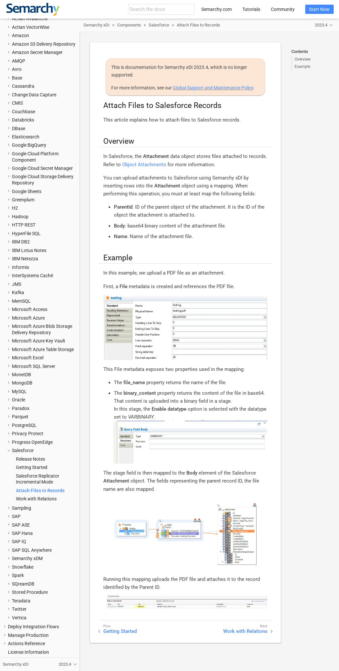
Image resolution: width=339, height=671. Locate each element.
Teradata (21, 600)
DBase (18, 128)
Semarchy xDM (27, 558)
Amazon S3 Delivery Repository (43, 44)
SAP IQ (19, 541)
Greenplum (23, 199)
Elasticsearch (25, 136)
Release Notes (30, 459)
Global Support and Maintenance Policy (213, 87)
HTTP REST (23, 225)
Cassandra (23, 86)
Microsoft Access (29, 309)
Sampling (21, 508)
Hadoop (20, 216)
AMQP (18, 61)
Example (302, 66)
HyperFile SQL (26, 233)
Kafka (18, 292)
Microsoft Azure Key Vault (38, 340)
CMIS (17, 103)
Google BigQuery (29, 145)
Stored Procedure (30, 592)
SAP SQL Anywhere (32, 550)
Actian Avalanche (30, 18)
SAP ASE (21, 525)
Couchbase (23, 111)
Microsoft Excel (27, 357)
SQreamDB (23, 584)
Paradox (20, 408)
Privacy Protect (27, 433)
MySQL (19, 391)
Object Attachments (144, 165)
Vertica (19, 617)
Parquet (20, 416)
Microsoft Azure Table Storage (43, 349)
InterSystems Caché (32, 275)
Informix (20, 267)
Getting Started (31, 467)
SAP (16, 516)
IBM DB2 (21, 241)
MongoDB (22, 383)
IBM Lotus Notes (29, 250)
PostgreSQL (24, 425)
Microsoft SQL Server (33, 366)
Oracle (18, 399)
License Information (28, 652)
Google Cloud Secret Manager (42, 168)
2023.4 (321, 25)
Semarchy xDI (96, 25)
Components (129, 25)
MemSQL (21, 301)
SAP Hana (22, 533)
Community (283, 9)
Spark (18, 575)
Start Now (319, 9)
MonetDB (21, 374)
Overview (303, 59)
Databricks (23, 120)
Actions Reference (26, 643)
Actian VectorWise (30, 27)
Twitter (19, 609)
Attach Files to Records (40, 490)
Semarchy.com (216, 9)
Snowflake (22, 567)
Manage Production (28, 635)
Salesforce (22, 450)
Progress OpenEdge (32, 442)
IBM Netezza (25, 258)
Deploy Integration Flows (33, 626)
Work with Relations (36, 498)
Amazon (20, 35)
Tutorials (251, 9)
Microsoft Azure (28, 318)
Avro (17, 69)
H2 (15, 208)
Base (17, 77)
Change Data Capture (34, 94)
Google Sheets (26, 191)
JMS (16, 284)
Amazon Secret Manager (37, 52)
